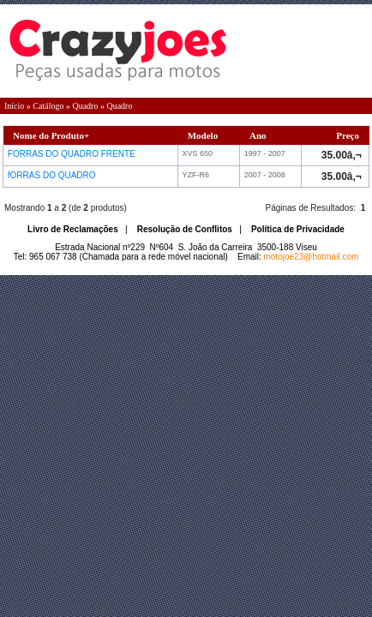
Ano (258, 135)
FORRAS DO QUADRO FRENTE (73, 154)
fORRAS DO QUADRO (53, 175)
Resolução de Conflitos (184, 229)
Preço (347, 135)
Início (14, 106)
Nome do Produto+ (51, 135)
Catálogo (48, 106)
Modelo (203, 135)
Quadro (85, 106)
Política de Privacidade (298, 229)
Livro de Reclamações (72, 229)
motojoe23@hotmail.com (311, 256)
